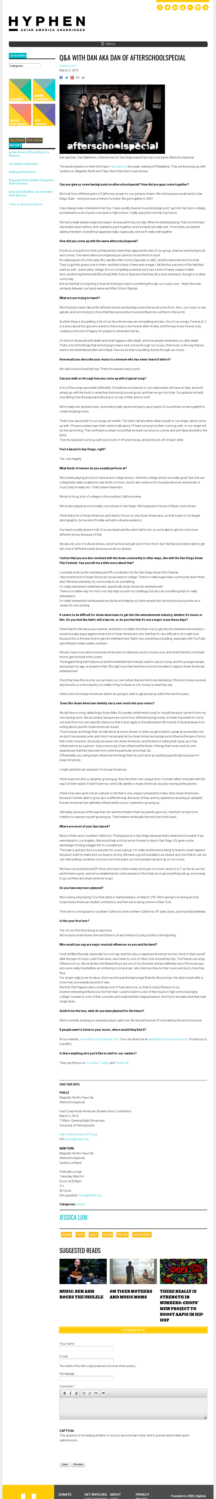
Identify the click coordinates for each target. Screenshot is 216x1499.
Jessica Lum (73, 1217)
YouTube (92, 1063)
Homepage (66, 1373)
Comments (133, 1329)
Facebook (122, 1063)
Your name (66, 1343)
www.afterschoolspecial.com (99, 1039)
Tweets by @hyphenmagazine (25, 204)
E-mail (63, 1356)
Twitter (103, 1063)
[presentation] (91, 1451)
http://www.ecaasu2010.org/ (78, 1134)
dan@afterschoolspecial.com (168, 1039)
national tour (118, 166)
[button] (65, 1393)
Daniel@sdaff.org (77, 1139)
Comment (67, 1386)
